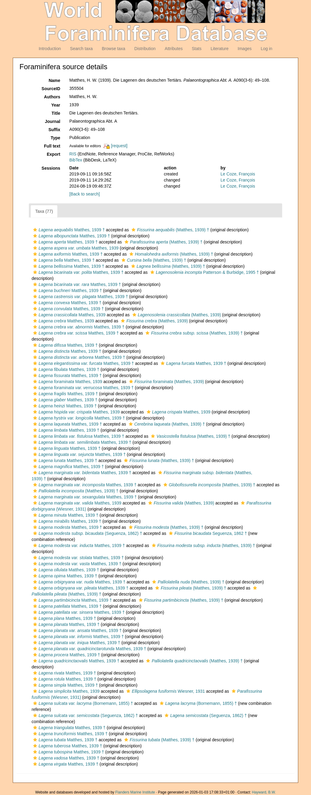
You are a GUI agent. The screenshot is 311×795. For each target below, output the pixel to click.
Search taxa (81, 48)
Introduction (50, 48)
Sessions (51, 168)
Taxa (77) (44, 211)
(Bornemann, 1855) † (82, 703)
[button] (35, 230)
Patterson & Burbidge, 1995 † (204, 272)
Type (55, 137)
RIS (72, 153)
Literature (219, 48)
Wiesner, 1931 (165, 691)
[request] (119, 145)
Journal (52, 121)
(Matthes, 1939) (176, 314)
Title (56, 113)
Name (54, 80)
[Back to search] (84, 194)
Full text (52, 146)
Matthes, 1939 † (68, 229)
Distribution (145, 48)
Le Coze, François (237, 174)
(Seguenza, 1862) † (87, 533)
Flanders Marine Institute (135, 792)
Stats (196, 48)
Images (245, 48)
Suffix (54, 129)
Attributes (174, 48)
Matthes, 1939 (75, 248)
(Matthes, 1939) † (169, 229)
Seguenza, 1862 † (207, 533)
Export (53, 154)
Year (55, 105)
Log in (266, 48)
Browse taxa (113, 48)
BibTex (75, 160)
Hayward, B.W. (264, 792)
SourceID (51, 88)
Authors (52, 96)
